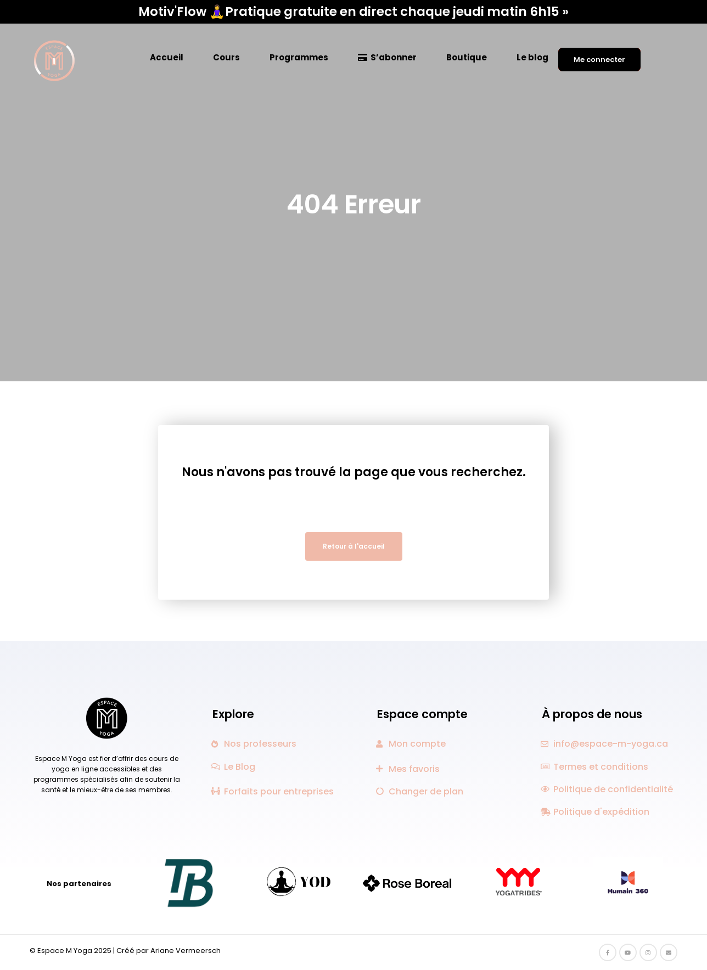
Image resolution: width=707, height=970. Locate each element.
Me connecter (599, 59)
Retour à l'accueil (354, 546)
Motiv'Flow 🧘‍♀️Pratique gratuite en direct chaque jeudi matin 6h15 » (353, 11)
